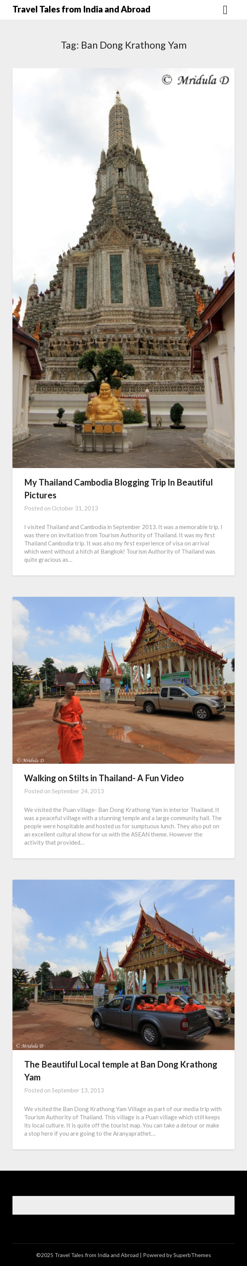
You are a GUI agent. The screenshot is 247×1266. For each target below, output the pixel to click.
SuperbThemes (192, 1255)
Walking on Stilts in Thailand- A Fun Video (104, 778)
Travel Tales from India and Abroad (81, 9)
